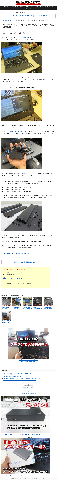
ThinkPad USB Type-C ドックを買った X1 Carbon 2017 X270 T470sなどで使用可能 (20, 434)
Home (3, 20)
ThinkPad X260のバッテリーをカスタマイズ (18, 254)
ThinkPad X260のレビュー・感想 (11, 20)
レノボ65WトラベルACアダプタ (19, 131)
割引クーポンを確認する (13, 278)
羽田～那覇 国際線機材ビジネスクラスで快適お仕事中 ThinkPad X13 (17, 373)
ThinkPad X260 (24, 37)
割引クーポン (28, 8)
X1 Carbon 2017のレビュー (17, 6)
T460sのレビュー (28, 6)
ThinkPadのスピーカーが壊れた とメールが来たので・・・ (15, 376)
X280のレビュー (6, 6)
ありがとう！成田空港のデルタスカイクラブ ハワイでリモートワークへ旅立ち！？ (20, 374)
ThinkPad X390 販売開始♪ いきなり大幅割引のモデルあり (19, 262)
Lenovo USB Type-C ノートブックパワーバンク (12, 475)
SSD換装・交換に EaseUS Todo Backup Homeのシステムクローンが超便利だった (19, 380)
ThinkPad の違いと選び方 (50, 6)
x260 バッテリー (26, 290)
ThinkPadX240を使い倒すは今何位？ (28, 393)
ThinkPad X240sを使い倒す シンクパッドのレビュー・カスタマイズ (28, 3)
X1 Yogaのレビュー (39, 6)
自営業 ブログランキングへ (28, 387)
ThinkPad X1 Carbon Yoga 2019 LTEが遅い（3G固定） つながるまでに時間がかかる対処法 (21, 378)
